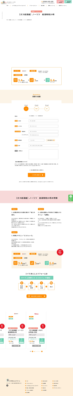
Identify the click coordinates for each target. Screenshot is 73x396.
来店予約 (58, 2)
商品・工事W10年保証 (30, 389)
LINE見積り (45, 391)
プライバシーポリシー (57, 389)
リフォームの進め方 (29, 391)
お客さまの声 (45, 382)
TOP (7, 5)
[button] (42, 352)
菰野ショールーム (51, 5)
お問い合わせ (68, 2)
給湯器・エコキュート (13, 19)
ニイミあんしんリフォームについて (19, 5)
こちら (34, 165)
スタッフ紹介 (56, 382)
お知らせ (44, 389)
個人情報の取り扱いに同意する (35, 170)
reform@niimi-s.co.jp (41, 181)
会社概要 (44, 384)
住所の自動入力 (50, 140)
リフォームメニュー (33, 5)
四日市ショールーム (63, 5)
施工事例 (42, 5)
